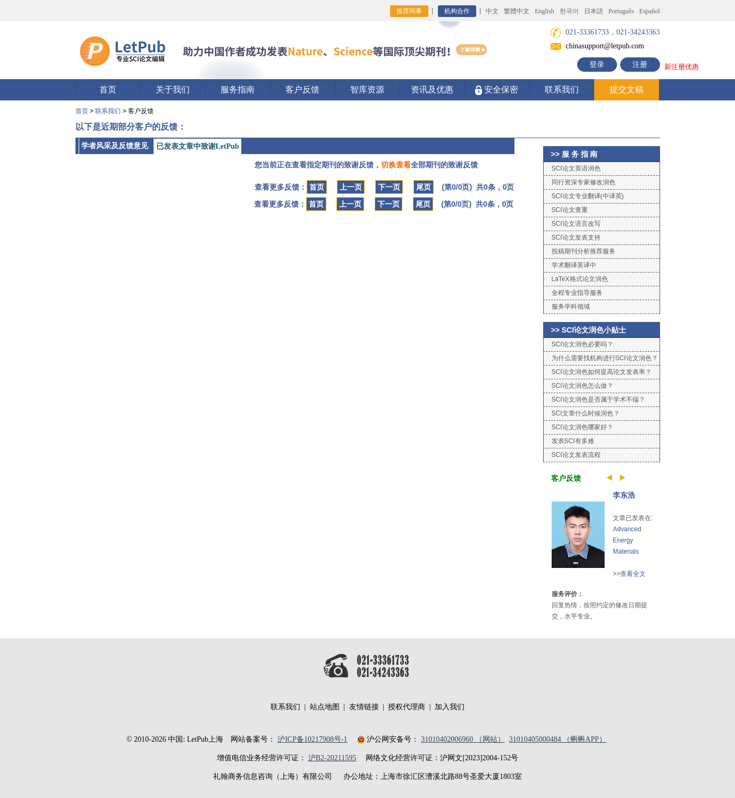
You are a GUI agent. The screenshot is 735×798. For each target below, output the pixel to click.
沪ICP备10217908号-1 (312, 739)
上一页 (351, 187)
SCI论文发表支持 (576, 237)
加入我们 (449, 707)
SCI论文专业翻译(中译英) (588, 196)
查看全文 (633, 574)
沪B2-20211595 (332, 758)
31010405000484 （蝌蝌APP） (557, 739)
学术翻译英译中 (574, 265)
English (544, 11)
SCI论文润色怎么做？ (582, 385)
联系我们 (562, 89)
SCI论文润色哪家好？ (582, 427)
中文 (492, 11)
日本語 (593, 11)
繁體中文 (516, 11)
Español (649, 11)
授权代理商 (406, 707)
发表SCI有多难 (573, 441)
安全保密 (496, 90)
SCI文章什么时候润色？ (586, 413)
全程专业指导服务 (577, 292)
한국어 (569, 11)
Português (621, 11)
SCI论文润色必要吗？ (582, 344)
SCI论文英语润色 (576, 168)
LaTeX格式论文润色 (580, 279)
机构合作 (457, 11)
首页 (107, 89)
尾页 (423, 187)
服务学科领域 (571, 306)
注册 (639, 65)
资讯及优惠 (432, 89)
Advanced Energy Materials (627, 540)
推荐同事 (409, 11)
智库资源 (367, 89)
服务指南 (238, 89)
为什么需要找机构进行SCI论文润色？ (605, 358)
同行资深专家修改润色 (583, 182)
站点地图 (325, 707)
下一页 (389, 187)
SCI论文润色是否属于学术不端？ (598, 399)
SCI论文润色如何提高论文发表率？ (602, 372)
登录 (596, 65)
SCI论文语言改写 (576, 223)
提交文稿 (627, 89)
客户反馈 (302, 89)
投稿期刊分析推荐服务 (583, 251)
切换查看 (396, 164)
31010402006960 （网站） (463, 739)
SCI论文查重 (570, 210)
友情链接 (364, 707)
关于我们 (173, 89)
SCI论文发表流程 (576, 455)
